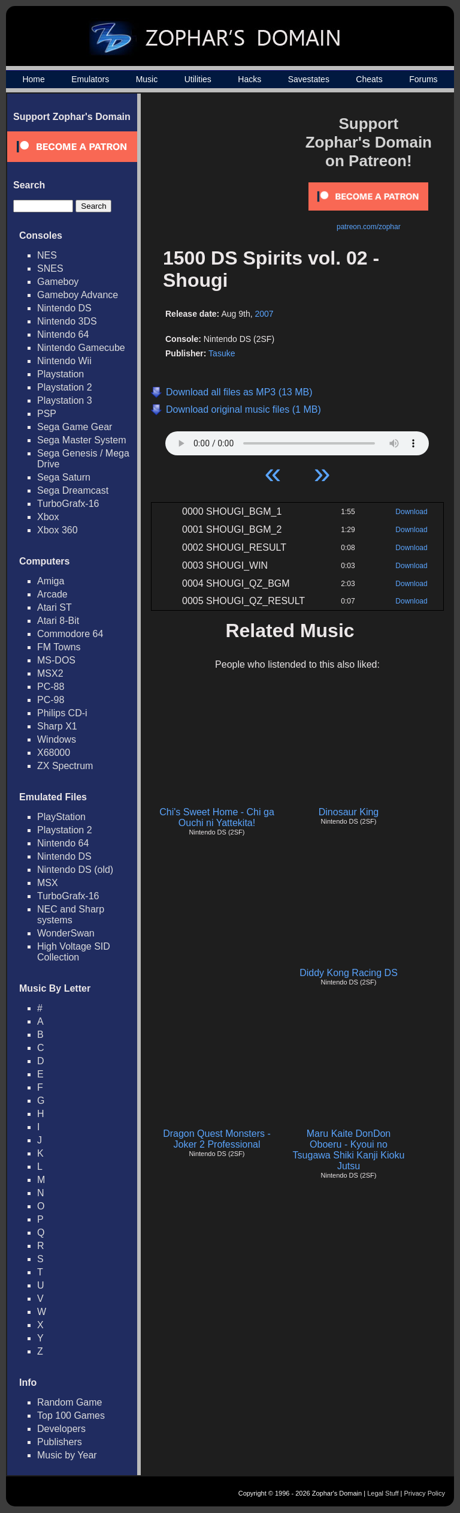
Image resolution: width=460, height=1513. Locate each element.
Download (411, 512)
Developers (61, 1429)
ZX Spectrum (65, 766)
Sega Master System (81, 440)
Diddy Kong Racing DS (348, 973)
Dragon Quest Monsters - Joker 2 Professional (217, 1138)
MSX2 (50, 673)
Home (33, 79)
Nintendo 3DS (67, 321)
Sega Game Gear (74, 427)
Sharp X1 (57, 726)
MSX (47, 883)
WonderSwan (66, 933)
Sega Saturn (63, 477)
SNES (50, 268)
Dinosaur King (349, 812)
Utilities (197, 79)
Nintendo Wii (64, 361)
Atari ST (54, 607)
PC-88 (50, 687)
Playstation (60, 374)
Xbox (48, 517)
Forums (423, 79)
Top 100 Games (71, 1415)
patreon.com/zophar (369, 227)
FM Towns (59, 647)
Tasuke (221, 353)
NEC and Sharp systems (70, 914)
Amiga (50, 581)
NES (47, 255)
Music (147, 79)
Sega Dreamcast (72, 490)
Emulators (90, 79)
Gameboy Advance (77, 295)
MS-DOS (56, 660)
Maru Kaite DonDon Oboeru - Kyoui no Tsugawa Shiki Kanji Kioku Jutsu (349, 1149)
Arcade (52, 594)
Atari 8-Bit (58, 621)
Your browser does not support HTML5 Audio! (297, 440)
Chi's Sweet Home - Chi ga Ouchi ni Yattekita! (216, 817)
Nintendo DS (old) (75, 869)
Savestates (308, 79)
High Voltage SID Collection (73, 951)
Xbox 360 (57, 530)
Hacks (249, 79)
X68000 (53, 753)
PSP (46, 414)
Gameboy (57, 282)
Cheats (369, 79)
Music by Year (67, 1455)
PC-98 (50, 700)
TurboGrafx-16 (68, 504)
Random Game (69, 1402)
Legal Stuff (382, 1493)
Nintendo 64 (63, 334)
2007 (264, 314)
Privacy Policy (424, 1493)
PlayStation (61, 817)
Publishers (59, 1442)
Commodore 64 (70, 634)
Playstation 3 (64, 400)
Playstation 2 (64, 387)
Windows (56, 739)
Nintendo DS (64, 308)
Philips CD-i (62, 713)
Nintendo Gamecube (81, 348)
